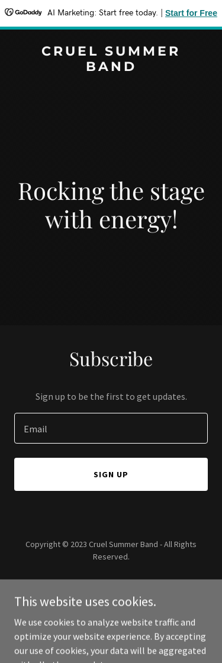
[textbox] (111, 428)
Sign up (111, 474)
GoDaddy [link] (133, 583)
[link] (111, 67)
